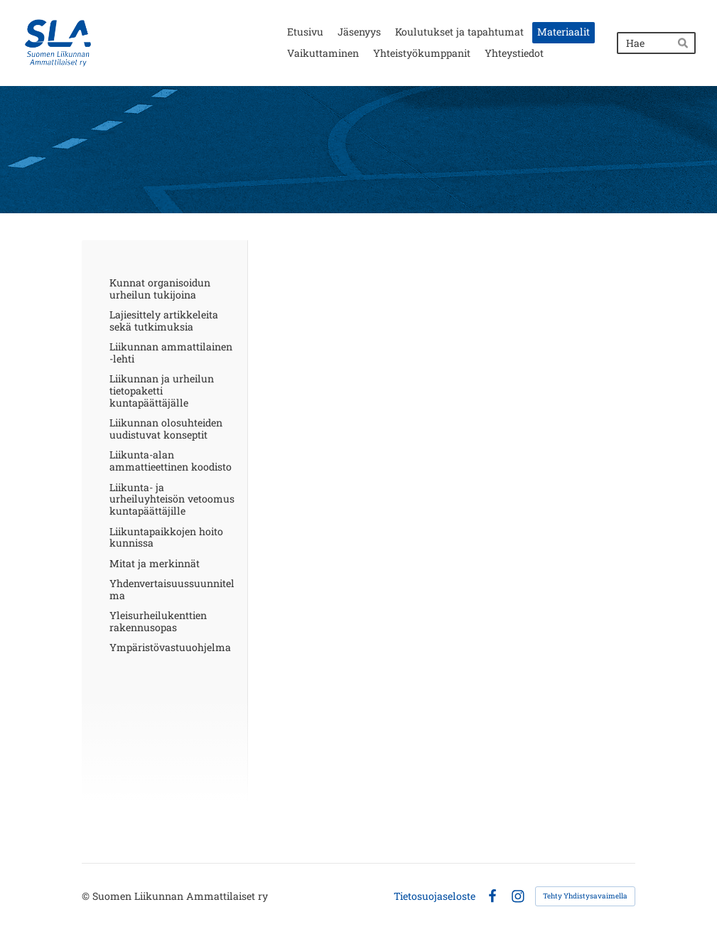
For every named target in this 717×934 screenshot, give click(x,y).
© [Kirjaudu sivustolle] (87, 896)
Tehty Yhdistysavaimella (585, 896)
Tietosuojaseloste (434, 896)
